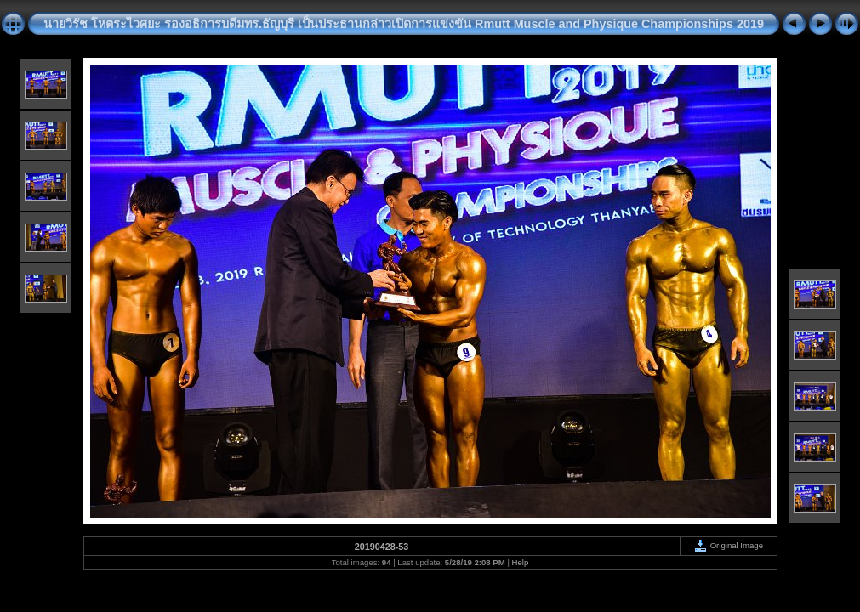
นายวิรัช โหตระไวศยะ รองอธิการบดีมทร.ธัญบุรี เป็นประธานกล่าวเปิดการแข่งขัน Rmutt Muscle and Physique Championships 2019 (403, 24)
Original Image (728, 545)
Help (520, 562)
